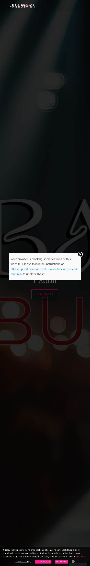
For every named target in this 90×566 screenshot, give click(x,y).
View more (80, 556)
